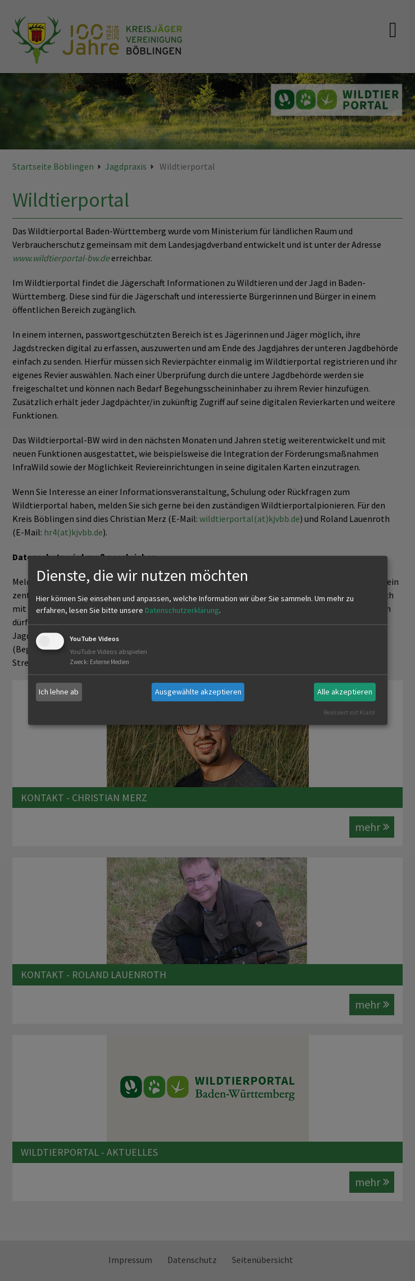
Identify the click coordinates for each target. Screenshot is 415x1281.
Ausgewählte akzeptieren (198, 692)
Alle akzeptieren (344, 692)
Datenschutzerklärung (182, 610)
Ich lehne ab (59, 692)
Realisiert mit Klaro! (349, 712)
